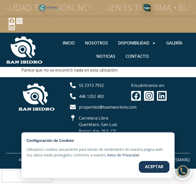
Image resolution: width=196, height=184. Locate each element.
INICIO (69, 43)
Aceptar (154, 166)
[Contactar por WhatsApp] (183, 171)
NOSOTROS (96, 43)
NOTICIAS (105, 56)
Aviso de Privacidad (123, 155)
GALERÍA (174, 43)
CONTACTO (137, 56)
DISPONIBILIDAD (137, 43)
